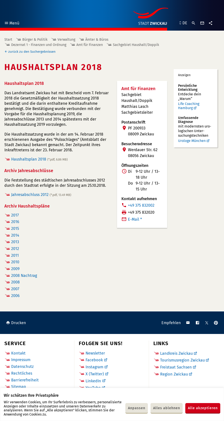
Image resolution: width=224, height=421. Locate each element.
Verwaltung (66, 39)
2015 (15, 228)
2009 (15, 268)
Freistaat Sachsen (176, 367)
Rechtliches (21, 373)
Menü (11, 24)
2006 (15, 295)
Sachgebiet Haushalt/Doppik (136, 45)
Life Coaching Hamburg (188, 106)
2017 (15, 215)
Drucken (16, 322)
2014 (15, 235)
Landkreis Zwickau (176, 353)
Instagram (94, 367)
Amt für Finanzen (89, 45)
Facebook (94, 360)
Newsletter (95, 353)
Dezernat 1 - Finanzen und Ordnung (38, 45)
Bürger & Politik (34, 39)
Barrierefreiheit (25, 380)
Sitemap (18, 386)
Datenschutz (22, 366)
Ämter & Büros (96, 39)
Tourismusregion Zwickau (182, 360)
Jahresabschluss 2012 (41, 194)
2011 (15, 255)
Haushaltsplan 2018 (39, 159)
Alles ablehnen (166, 408)
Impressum (20, 359)
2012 (15, 248)
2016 (15, 221)
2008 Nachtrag (24, 275)
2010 (15, 262)
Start (8, 39)
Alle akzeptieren (203, 408)
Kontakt (18, 353)
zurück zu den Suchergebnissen (32, 52)
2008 (15, 282)
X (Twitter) (95, 374)
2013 (15, 241)
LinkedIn (93, 381)
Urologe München (192, 141)
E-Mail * (135, 219)
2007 (15, 288)
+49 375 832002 (141, 205)
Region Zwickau (174, 374)
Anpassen (136, 408)
